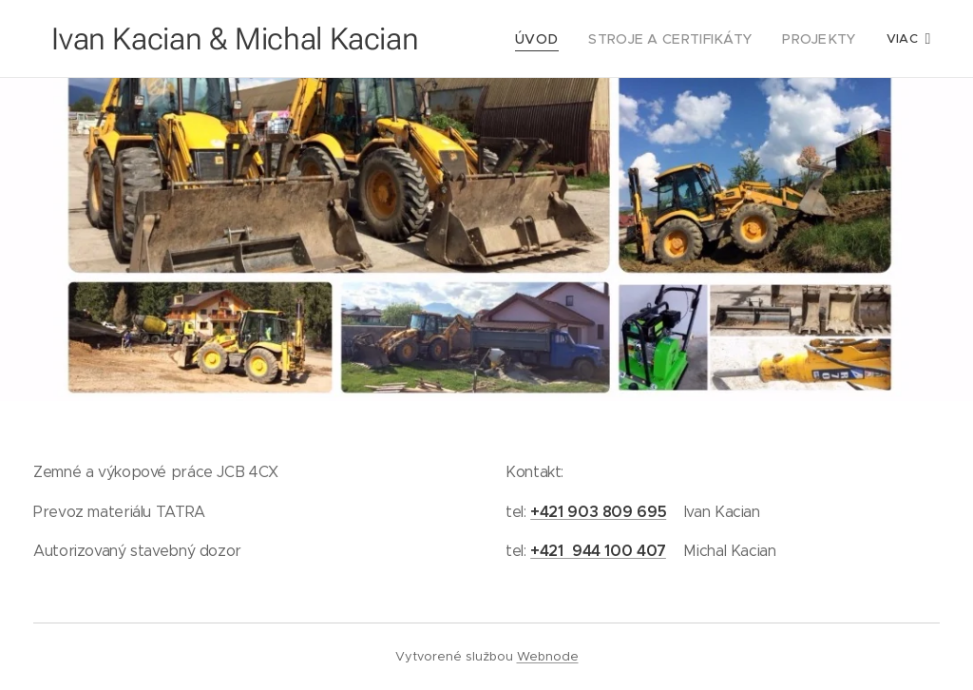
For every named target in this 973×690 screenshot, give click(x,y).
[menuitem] (558, 39)
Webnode (548, 656)
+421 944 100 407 (598, 551)
